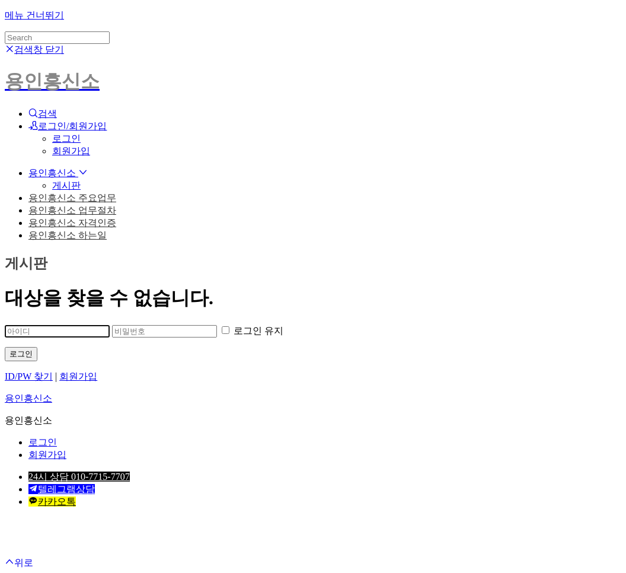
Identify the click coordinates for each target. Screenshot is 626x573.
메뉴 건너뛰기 (34, 15)
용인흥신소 (58, 173)
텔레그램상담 (61, 489)
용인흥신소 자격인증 (72, 223)
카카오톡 (52, 501)
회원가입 (71, 151)
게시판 (66, 185)
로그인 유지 (252, 331)
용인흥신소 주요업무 (72, 198)
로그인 (66, 138)
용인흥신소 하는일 (67, 235)
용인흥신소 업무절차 (72, 210)
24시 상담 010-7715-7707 (79, 477)
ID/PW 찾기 (29, 376)
